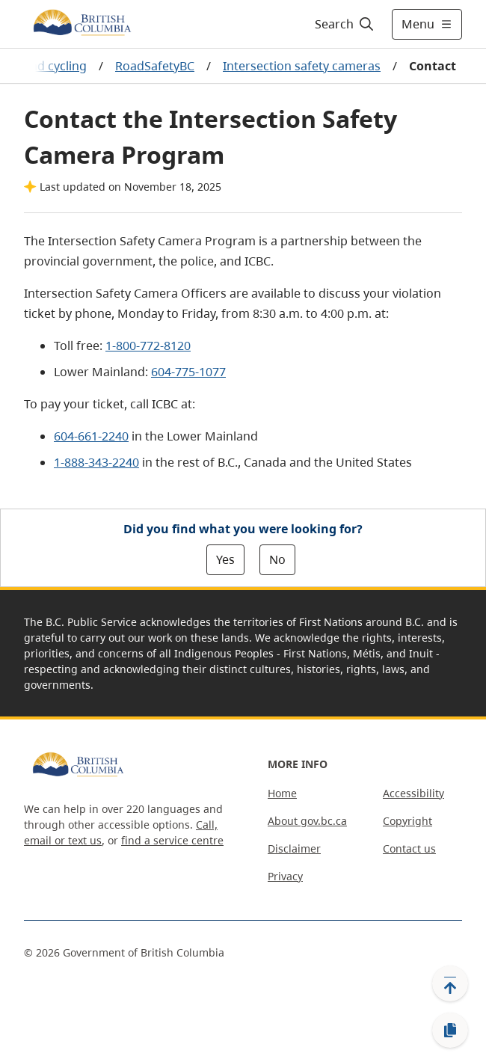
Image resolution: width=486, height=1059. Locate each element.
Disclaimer (294, 848)
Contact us (409, 848)
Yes (225, 559)
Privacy (285, 876)
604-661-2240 (91, 436)
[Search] (342, 24)
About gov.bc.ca (307, 821)
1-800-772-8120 (148, 345)
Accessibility (413, 793)
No (277, 559)
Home (282, 793)
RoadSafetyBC (154, 66)
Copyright (407, 821)
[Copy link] (450, 1031)
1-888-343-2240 (96, 462)
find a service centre (172, 840)
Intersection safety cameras (302, 66)
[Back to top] (450, 983)
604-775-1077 (188, 371)
